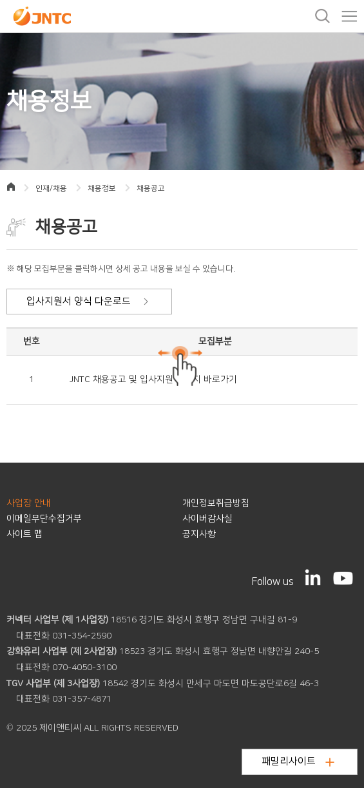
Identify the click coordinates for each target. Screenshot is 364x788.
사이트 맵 (24, 534)
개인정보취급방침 (215, 503)
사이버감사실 (207, 519)
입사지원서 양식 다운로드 (87, 301)
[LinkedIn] (313, 577)
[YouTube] (343, 578)
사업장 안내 (28, 503)
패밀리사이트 (298, 761)
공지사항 (199, 534)
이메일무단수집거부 (44, 519)
